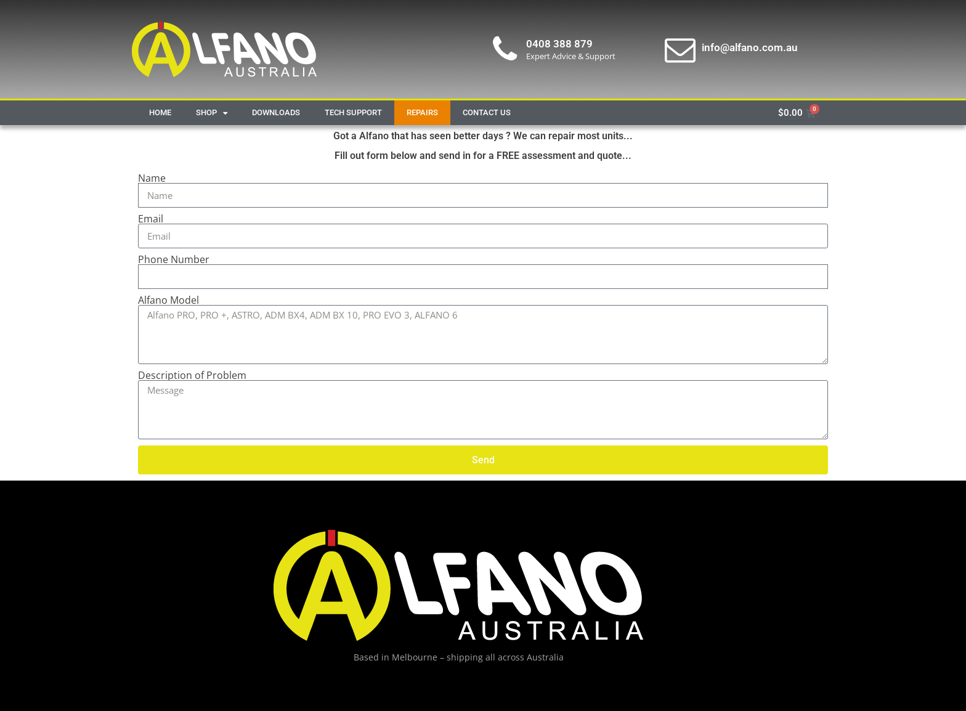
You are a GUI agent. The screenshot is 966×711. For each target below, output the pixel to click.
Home (160, 112)
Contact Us (487, 112)
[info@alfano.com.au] (680, 49)
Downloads (276, 112)
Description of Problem (192, 375)
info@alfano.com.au (749, 47)
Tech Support (353, 112)
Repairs (422, 112)
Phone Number (173, 259)
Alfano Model (168, 300)
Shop (211, 113)
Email (150, 219)
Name (152, 178)
